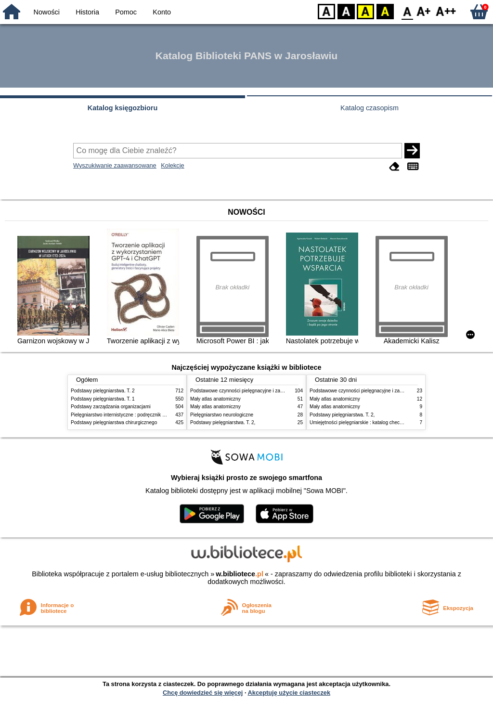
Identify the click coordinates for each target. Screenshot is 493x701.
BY (385, 11)
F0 (407, 11)
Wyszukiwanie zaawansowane (114, 165)
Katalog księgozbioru (123, 108)
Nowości (47, 12)
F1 (423, 11)
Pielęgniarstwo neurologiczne (221, 414)
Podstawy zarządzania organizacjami (111, 406)
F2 (446, 11)
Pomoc (126, 12)
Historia (87, 12)
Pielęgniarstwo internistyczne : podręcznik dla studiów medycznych (143, 414)
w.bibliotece (239, 574)
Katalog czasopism (369, 108)
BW (346, 11)
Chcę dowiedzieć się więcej (203, 692)
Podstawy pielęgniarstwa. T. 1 (103, 399)
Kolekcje (172, 165)
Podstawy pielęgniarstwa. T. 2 (103, 390)
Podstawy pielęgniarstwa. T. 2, (222, 422)
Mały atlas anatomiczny (215, 399)
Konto (162, 12)
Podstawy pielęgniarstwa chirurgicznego (114, 422)
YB (365, 11)
